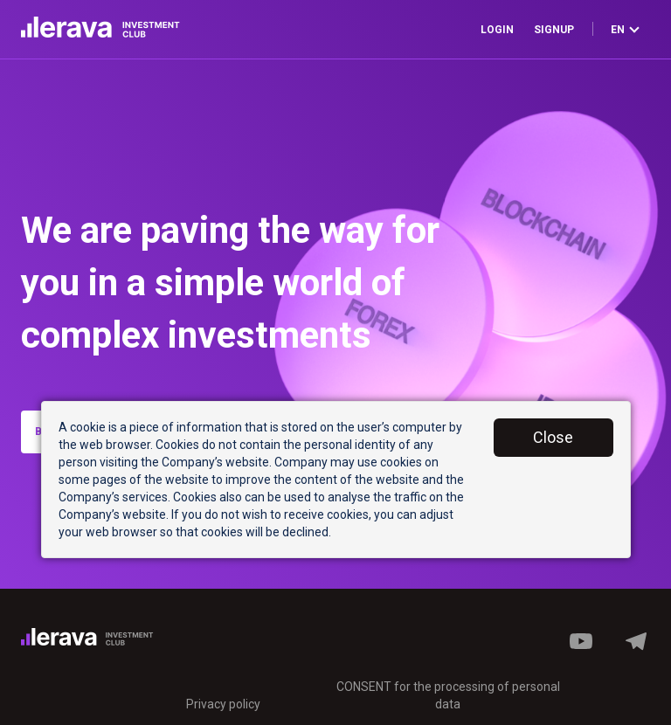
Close (553, 437)
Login (497, 30)
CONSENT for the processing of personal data (448, 695)
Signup (554, 30)
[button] (636, 651)
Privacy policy (223, 704)
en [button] (625, 29)
